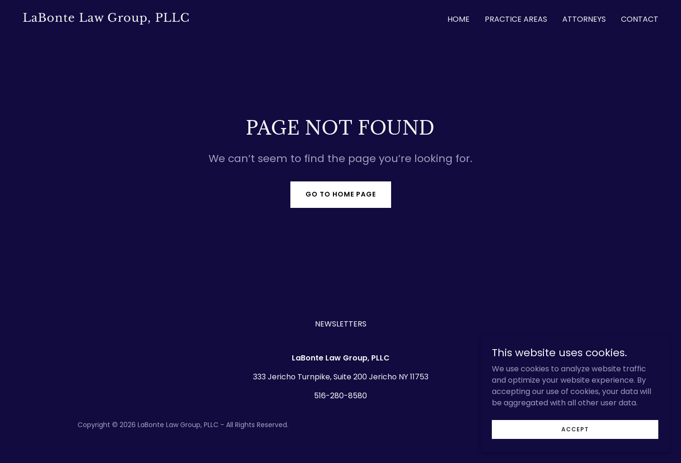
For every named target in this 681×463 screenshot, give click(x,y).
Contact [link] (639, 19)
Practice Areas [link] (516, 19)
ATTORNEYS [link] (584, 19)
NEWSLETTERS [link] (341, 323)
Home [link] (458, 19)
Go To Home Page (341, 194)
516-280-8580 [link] (340, 395)
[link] (178, 19)
